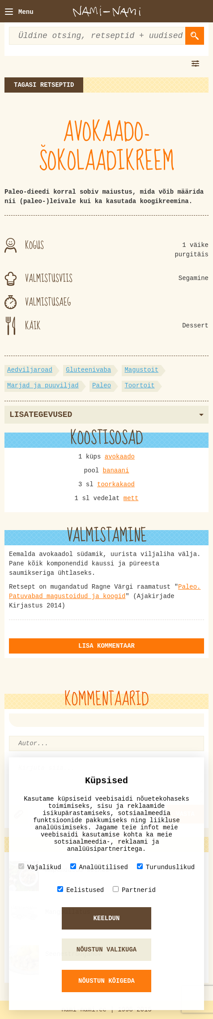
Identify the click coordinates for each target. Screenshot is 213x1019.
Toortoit (139, 385)
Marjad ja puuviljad (43, 385)
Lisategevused (106, 414)
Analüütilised (99, 867)
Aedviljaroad (29, 370)
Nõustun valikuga (106, 949)
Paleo (101, 385)
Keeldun (107, 918)
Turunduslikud (166, 867)
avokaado (120, 456)
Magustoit (141, 370)
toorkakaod (116, 484)
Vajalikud (39, 867)
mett (131, 498)
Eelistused (80, 890)
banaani (116, 470)
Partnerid (134, 890)
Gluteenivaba (88, 370)
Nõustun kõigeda (106, 981)
